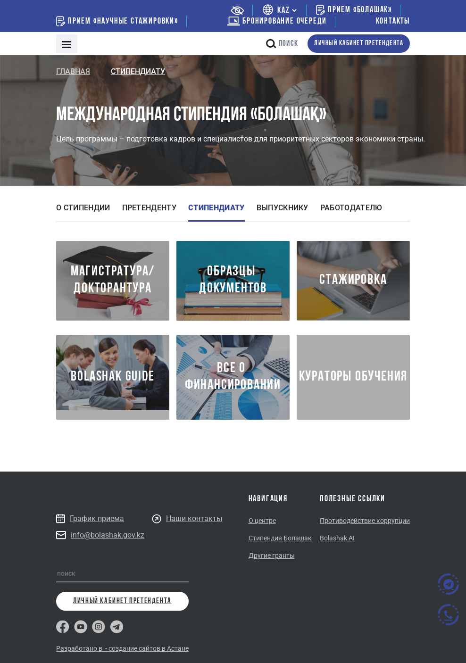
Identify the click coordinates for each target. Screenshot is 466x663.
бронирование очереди (277, 21)
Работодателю (351, 207)
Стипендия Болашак (280, 538)
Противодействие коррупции (365, 520)
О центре (262, 520)
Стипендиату (216, 207)
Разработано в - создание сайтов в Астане (122, 648)
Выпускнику (282, 207)
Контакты (393, 21)
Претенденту (149, 207)
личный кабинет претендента (358, 43)
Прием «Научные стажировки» (117, 21)
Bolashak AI (337, 538)
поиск (282, 44)
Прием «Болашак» (354, 10)
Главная (73, 71)
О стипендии (83, 207)
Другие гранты (272, 555)
